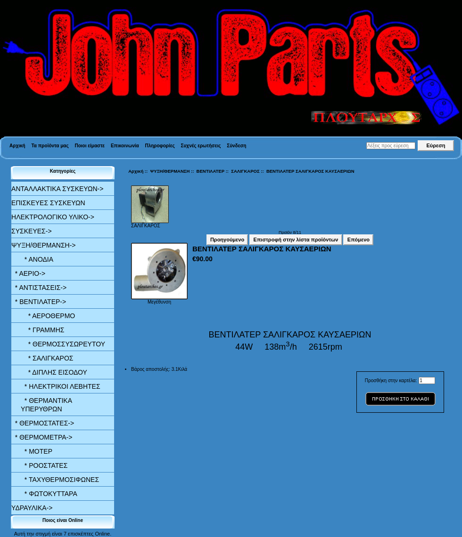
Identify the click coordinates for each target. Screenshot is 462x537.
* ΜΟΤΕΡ (36, 451)
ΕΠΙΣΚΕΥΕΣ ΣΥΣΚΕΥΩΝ (48, 203)
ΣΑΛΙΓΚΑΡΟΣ (245, 171)
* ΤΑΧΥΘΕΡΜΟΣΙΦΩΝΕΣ (60, 479)
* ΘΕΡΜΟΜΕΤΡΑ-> (41, 437)
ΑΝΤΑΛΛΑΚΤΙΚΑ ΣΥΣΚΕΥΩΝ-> (57, 188)
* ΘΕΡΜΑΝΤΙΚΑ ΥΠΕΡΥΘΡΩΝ (46, 405)
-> (43, 245)
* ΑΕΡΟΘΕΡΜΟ (48, 316)
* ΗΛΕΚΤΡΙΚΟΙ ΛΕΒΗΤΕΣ (60, 386)
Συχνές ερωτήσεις (201, 145)
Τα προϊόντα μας (49, 145)
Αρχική (17, 145)
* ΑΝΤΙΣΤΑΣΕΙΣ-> (38, 287)
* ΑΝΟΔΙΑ (37, 259)
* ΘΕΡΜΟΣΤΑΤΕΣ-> (42, 423)
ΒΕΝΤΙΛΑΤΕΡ (210, 171)
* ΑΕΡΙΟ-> (28, 273)
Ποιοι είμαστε (89, 145)
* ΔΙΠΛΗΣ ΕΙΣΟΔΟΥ (54, 372)
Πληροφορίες (159, 145)
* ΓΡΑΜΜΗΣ (42, 330)
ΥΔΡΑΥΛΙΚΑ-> (31, 508)
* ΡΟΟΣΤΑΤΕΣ (44, 465)
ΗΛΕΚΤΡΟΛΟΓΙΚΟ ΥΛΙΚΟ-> (52, 217)
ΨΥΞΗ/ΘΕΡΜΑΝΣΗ (170, 171)
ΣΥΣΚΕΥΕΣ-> (31, 231)
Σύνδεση (236, 145)
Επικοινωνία (125, 145)
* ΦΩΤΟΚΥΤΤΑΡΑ (49, 493)
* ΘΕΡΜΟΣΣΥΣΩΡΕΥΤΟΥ (63, 344)
